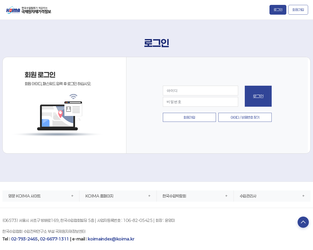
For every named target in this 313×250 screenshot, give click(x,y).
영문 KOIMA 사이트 (24, 196)
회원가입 (298, 10)
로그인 (278, 10)
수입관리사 (248, 196)
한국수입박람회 (174, 196)
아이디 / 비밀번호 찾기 (245, 117)
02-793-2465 (24, 239)
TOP (302, 223)
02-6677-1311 (54, 239)
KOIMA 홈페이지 (99, 196)
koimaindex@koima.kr (111, 239)
